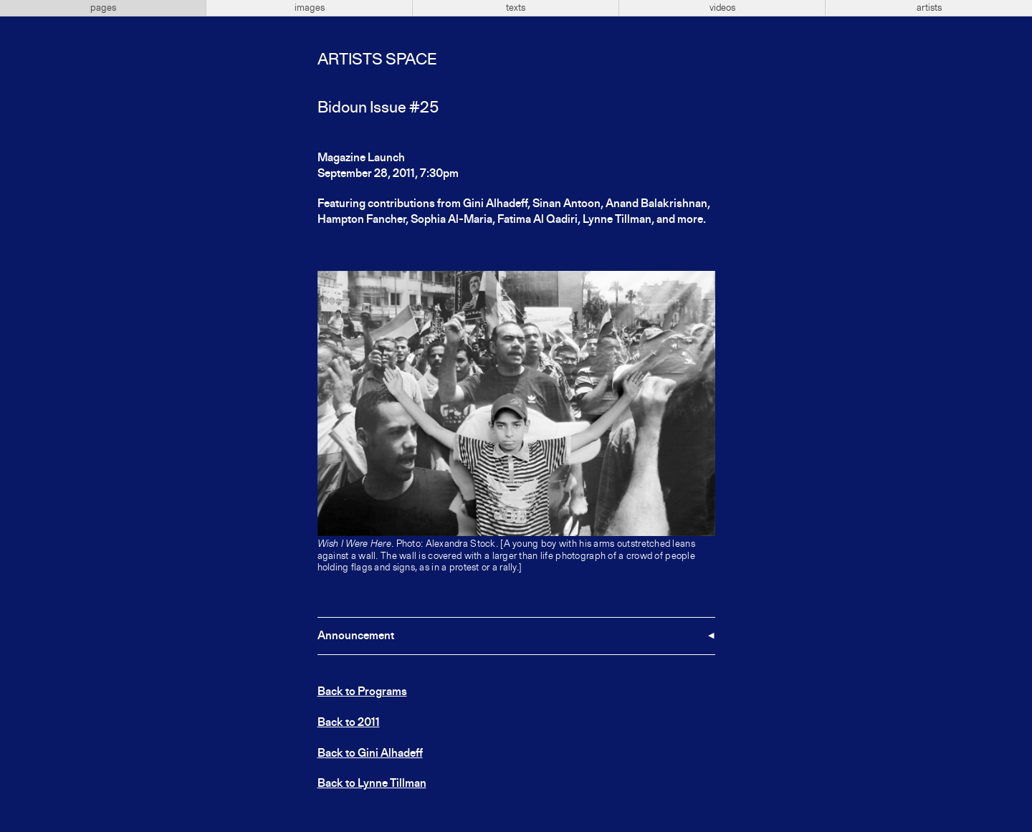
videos (722, 8)
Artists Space (376, 60)
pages (103, 8)
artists (929, 8)
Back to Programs (362, 692)
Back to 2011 (348, 723)
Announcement (355, 636)
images (310, 8)
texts (515, 8)
